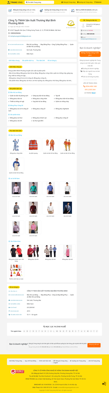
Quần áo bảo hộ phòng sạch (19, 96)
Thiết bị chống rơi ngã (17, 101)
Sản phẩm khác (15, 115)
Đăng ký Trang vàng (68, 2)
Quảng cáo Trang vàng (84, 2)
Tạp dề (58, 96)
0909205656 (16, 33)
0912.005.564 (90, 89)
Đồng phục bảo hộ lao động (64, 98)
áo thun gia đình (38, 121)
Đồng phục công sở (39, 109)
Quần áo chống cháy (62, 101)
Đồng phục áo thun (16, 118)
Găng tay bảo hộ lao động (41, 96)
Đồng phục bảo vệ (16, 98)
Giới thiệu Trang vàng (15, 361)
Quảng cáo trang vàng (55, 10)
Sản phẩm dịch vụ (28, 60)
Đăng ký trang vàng (24, 10)
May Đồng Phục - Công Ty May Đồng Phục (54, 44)
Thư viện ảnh (40, 60)
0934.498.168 (91, 86)
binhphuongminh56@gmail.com (20, 36)
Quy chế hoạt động (30, 361)
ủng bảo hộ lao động (39, 101)
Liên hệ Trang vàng (94, 361)
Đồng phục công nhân (40, 98)
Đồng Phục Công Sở (16, 105)
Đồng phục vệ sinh (16, 121)
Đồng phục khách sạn (40, 118)
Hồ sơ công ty (52, 60)
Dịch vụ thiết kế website (86, 10)
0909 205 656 (90, 34)
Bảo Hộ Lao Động (32, 44)
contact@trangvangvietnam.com (68, 387)
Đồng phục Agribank (62, 109)
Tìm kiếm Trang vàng (33, 2)
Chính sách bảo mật (45, 361)
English (56, 362)
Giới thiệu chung (14, 60)
